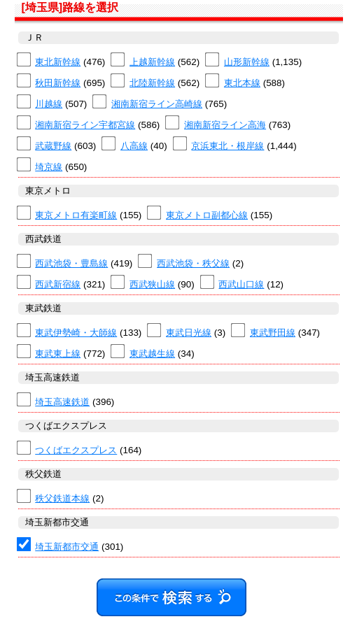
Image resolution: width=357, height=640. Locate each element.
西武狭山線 (152, 284)
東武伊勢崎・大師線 (76, 332)
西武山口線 (241, 284)
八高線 (134, 146)
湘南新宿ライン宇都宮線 (85, 125)
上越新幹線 (152, 62)
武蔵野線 (53, 146)
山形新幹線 (247, 62)
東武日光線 (188, 332)
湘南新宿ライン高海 (225, 125)
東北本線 (242, 83)
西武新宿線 (57, 284)
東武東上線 (57, 353)
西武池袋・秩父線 (193, 263)
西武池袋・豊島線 (71, 263)
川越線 (48, 104)
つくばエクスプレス (76, 450)
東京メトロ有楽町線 (76, 215)
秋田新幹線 (57, 83)
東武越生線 (152, 353)
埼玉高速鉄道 (62, 402)
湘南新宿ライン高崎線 (156, 104)
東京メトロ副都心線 (207, 215)
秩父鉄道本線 (62, 498)
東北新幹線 (57, 62)
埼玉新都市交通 (67, 546)
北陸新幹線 (152, 83)
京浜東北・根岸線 (227, 146)
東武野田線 (272, 332)
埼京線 (48, 167)
